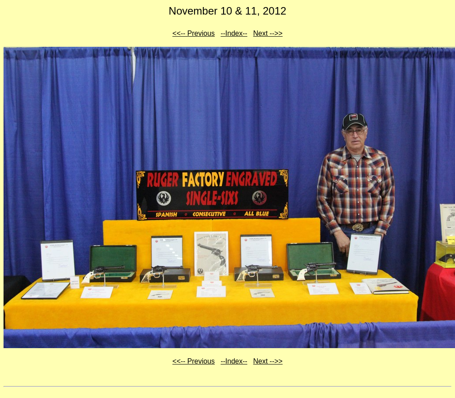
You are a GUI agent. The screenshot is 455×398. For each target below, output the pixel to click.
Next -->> (268, 33)
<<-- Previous (193, 33)
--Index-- (233, 33)
